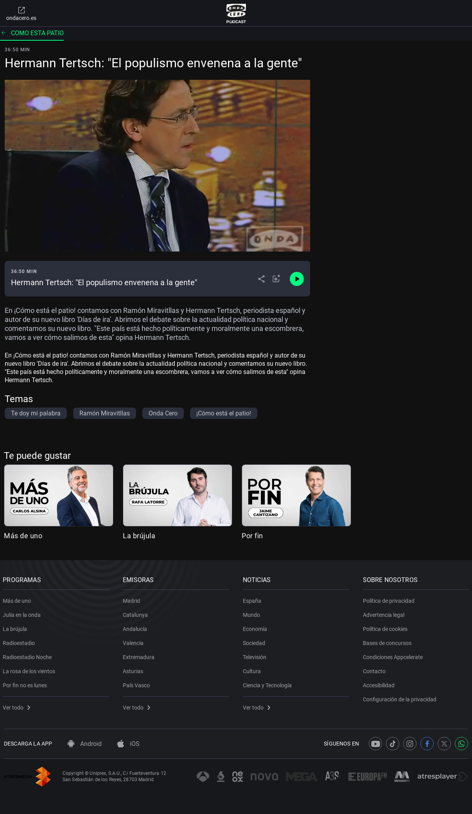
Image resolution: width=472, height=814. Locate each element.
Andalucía (136, 627)
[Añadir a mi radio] (276, 279)
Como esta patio (32, 33)
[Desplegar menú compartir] (261, 279)
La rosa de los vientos (30, 670)
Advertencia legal (384, 613)
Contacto (375, 670)
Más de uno (23, 536)
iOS (128, 744)
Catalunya (136, 613)
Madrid (132, 599)
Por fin (252, 536)
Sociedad (255, 641)
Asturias (134, 670)
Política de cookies (386, 627)
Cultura (253, 670)
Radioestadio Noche (28, 655)
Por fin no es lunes (26, 684)
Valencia (134, 641)
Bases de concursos (388, 641)
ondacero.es (21, 13)
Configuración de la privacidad (400, 698)
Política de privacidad (389, 599)
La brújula (139, 536)
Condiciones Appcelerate (394, 655)
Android (85, 744)
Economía (256, 627)
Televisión (255, 655)
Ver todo (17, 706)
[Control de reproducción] (297, 279)
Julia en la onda (23, 613)
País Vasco (137, 684)
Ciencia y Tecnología (268, 684)
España (253, 599)
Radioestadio (20, 641)
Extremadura (140, 655)
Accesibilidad (379, 684)
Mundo (252, 613)
